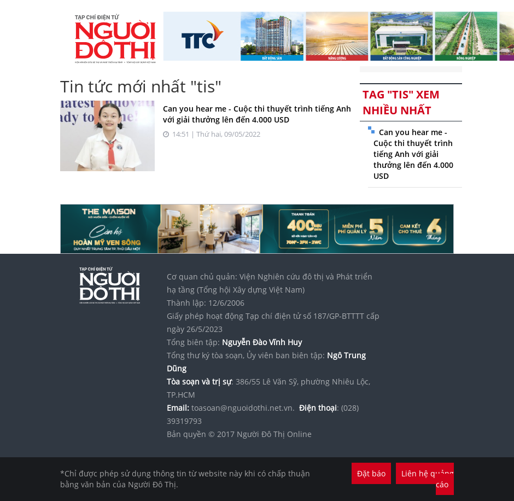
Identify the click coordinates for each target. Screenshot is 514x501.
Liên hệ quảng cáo (427, 479)
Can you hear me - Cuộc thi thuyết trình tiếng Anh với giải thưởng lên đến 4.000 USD (257, 114)
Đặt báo (371, 473)
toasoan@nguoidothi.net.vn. (243, 408)
